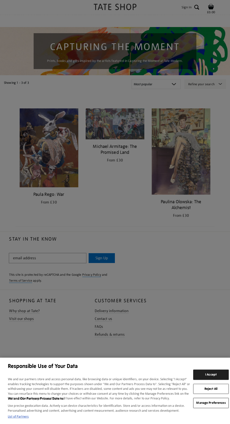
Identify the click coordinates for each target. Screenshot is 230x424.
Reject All (210, 388)
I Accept (211, 374)
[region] (115, 391)
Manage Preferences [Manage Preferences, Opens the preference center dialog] (211, 403)
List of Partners (18, 416)
